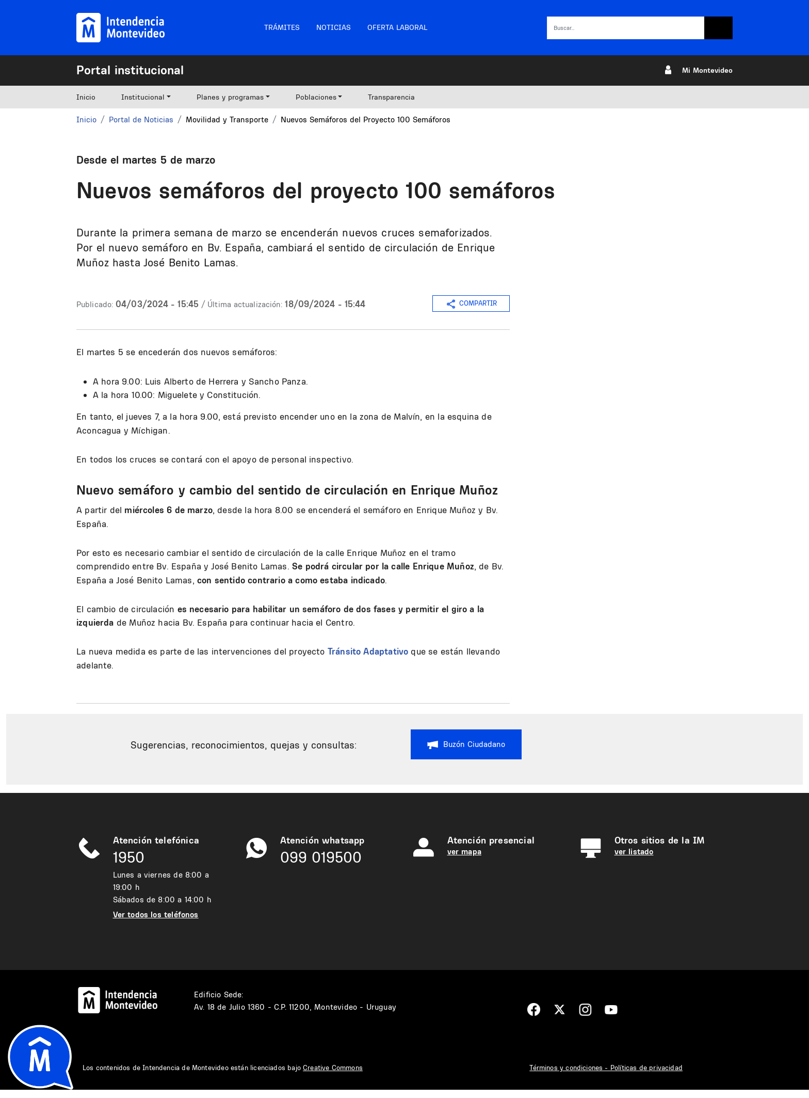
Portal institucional (130, 69)
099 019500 (321, 857)
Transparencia (391, 97)
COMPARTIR (471, 304)
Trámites (282, 27)
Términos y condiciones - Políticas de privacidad (606, 1067)
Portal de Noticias (141, 119)
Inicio (85, 97)
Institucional (143, 97)
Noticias (333, 27)
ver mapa (464, 851)
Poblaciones (316, 97)
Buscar (718, 28)
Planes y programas (230, 97)
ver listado (634, 851)
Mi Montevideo (707, 70)
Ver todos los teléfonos (156, 914)
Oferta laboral (397, 27)
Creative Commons (333, 1067)
